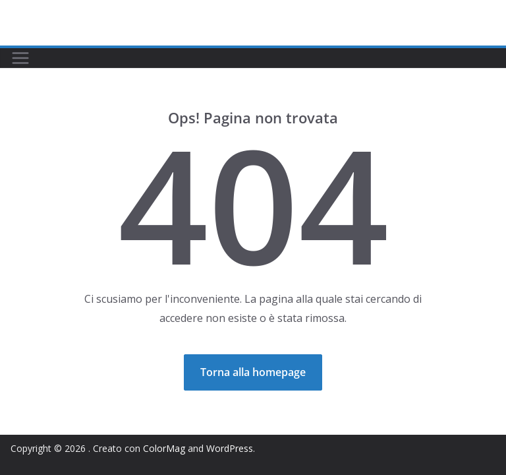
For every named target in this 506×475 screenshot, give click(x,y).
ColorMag (164, 448)
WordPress (229, 448)
